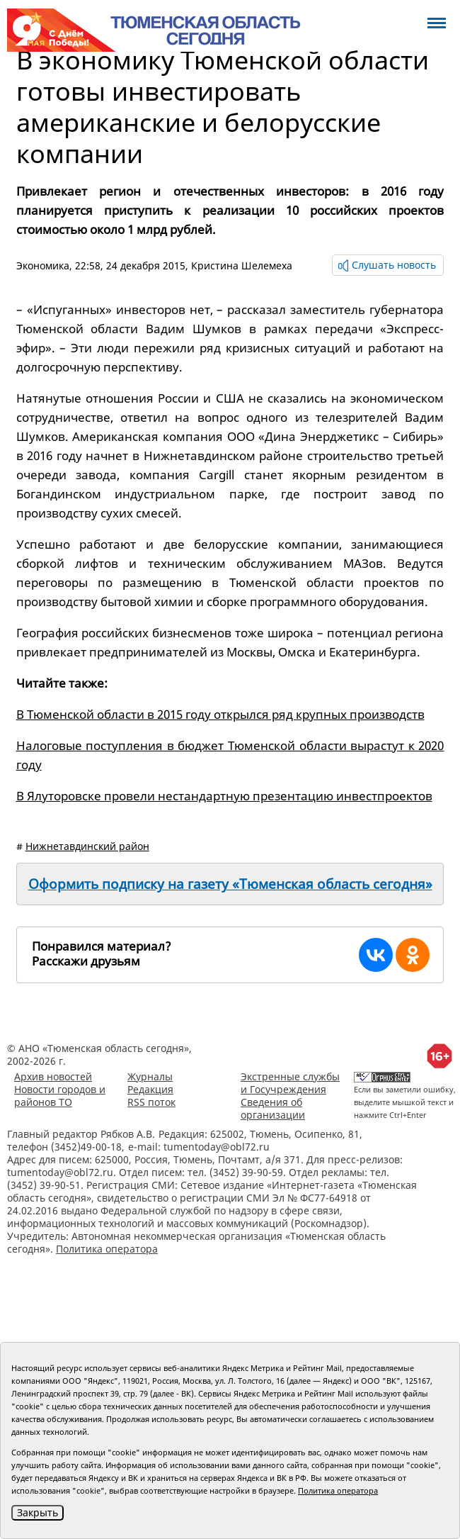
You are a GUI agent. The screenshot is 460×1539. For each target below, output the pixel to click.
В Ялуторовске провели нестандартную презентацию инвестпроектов (224, 796)
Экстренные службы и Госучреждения (290, 1083)
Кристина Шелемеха (241, 265)
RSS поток (151, 1102)
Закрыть (37, 1512)
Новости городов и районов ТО (59, 1095)
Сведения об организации (273, 1108)
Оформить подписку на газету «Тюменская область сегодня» (230, 884)
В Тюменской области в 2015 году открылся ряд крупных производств (220, 714)
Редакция (150, 1089)
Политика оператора (107, 1248)
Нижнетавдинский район (87, 846)
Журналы (150, 1076)
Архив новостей (53, 1076)
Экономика (42, 265)
